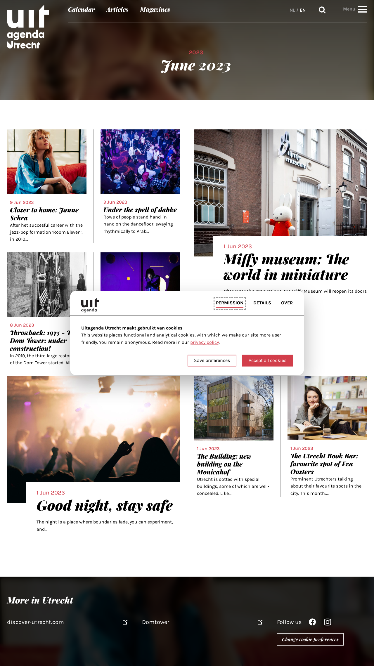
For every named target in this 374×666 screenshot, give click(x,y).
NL (292, 10)
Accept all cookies (267, 360)
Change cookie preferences (310, 639)
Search (322, 10)
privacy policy (204, 342)
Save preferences (212, 360)
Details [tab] (262, 303)
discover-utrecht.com (35, 622)
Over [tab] (287, 303)
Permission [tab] (229, 303)
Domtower (155, 622)
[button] (362, 9)
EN (303, 10)
